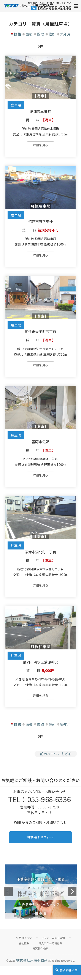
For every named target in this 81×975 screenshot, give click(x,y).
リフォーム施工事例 (53, 938)
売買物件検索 (40, 948)
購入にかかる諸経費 (50, 943)
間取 (38, 34)
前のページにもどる (55, 753)
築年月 (64, 34)
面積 (27, 34)
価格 (15, 34)
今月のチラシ (24, 938)
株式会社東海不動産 (32, 960)
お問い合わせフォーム (40, 837)
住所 (50, 34)
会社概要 (24, 943)
